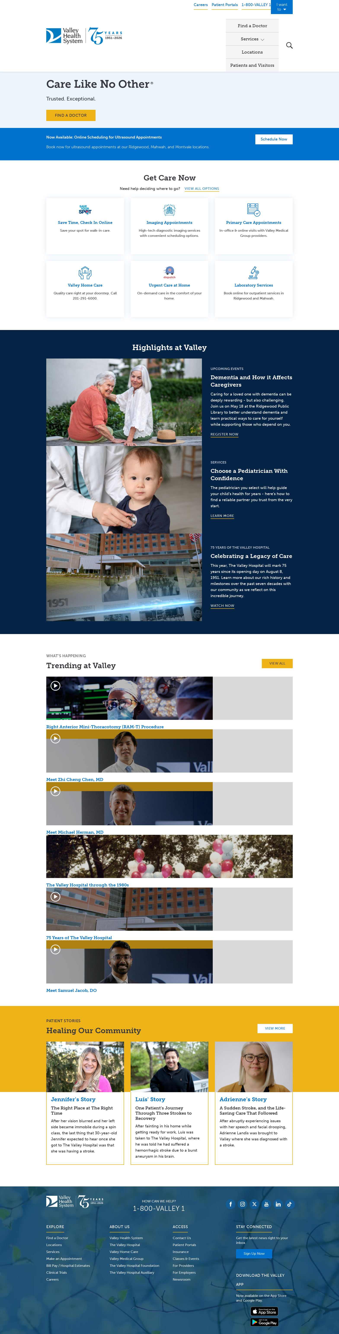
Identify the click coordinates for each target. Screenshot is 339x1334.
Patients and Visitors (252, 20)
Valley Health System (126, 1193)
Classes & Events (186, 1214)
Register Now (224, 390)
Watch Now (222, 561)
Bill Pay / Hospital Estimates (68, 1221)
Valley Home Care (124, 1207)
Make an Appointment (64, 1214)
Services (178, 20)
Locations (211, 20)
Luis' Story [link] (150, 1055)
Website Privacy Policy (155, 1306)
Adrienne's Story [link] (243, 1055)
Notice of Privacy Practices (90, 1306)
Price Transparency (254, 1306)
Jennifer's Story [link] (73, 1055)
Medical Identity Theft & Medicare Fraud (206, 1306)
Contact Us (182, 1193)
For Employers (184, 1228)
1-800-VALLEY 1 (159, 1164)
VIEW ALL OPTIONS (202, 144)
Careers (52, 1235)
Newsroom (181, 1235)
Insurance (181, 1207)
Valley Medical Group (127, 1214)
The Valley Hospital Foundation (134, 1221)
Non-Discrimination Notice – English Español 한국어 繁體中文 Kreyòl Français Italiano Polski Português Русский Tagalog (169, 1312)
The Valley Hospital (125, 1200)
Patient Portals (184, 1200)
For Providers (183, 1221)
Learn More (222, 471)
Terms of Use (124, 1306)
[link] (85, 1022)
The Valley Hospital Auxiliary (132, 1228)
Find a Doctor (145, 20)
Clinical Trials (56, 1228)
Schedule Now (274, 94)
